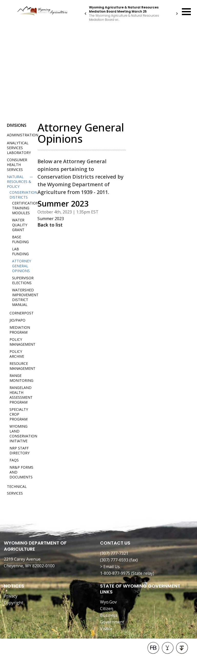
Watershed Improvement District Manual (25, 297)
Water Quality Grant (19, 225)
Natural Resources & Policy (19, 181)
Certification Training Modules (25, 208)
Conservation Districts (23, 195)
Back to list (50, 225)
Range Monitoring (21, 378)
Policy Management (22, 342)
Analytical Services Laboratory (19, 147)
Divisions (16, 125)
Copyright (13, 602)
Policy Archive (16, 354)
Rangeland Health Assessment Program (21, 395)
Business (108, 615)
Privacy (10, 596)
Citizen (106, 608)
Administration (22, 134)
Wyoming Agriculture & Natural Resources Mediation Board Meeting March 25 (124, 9)
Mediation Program (19, 330)
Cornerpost (21, 313)
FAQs (14, 460)
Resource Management (22, 366)
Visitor (106, 628)
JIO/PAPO (17, 320)
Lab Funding (20, 251)
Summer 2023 (50, 218)
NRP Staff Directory (19, 450)
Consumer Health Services (17, 164)
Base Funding (20, 239)
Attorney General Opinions (21, 266)
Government (112, 622)
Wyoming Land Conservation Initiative (23, 433)
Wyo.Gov (108, 602)
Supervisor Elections (23, 280)
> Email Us (110, 566)
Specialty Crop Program (18, 414)
